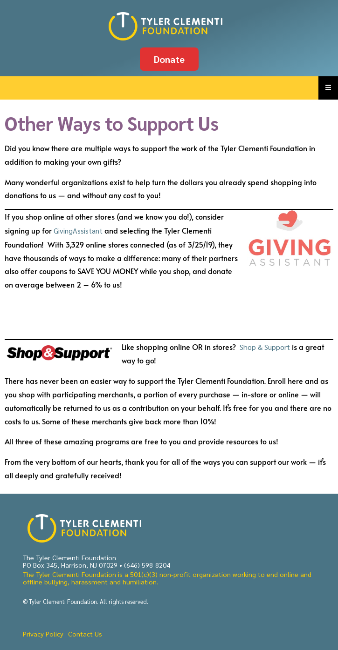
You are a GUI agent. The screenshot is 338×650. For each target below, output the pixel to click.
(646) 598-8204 (147, 565)
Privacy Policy (43, 634)
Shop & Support (266, 347)
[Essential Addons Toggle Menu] (328, 88)
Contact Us (85, 634)
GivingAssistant (78, 230)
